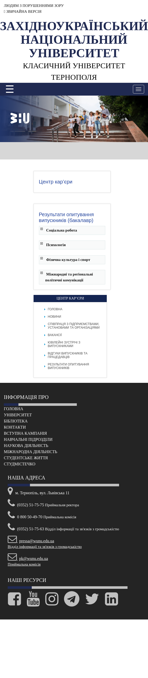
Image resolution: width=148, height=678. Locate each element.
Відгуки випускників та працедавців (68, 355)
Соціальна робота (61, 230)
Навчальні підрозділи (28, 439)
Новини (54, 316)
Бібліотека (16, 421)
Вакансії (55, 335)
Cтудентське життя (26, 458)
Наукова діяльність (26, 445)
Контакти (15, 427)
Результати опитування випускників (68, 366)
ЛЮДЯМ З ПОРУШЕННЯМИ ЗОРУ (34, 6)
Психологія (56, 245)
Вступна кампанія (25, 433)
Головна (55, 309)
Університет (18, 415)
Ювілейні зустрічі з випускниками (64, 344)
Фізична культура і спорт (68, 260)
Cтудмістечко (19, 464)
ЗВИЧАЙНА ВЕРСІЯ (22, 11)
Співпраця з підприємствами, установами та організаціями (74, 325)
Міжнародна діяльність (30, 452)
